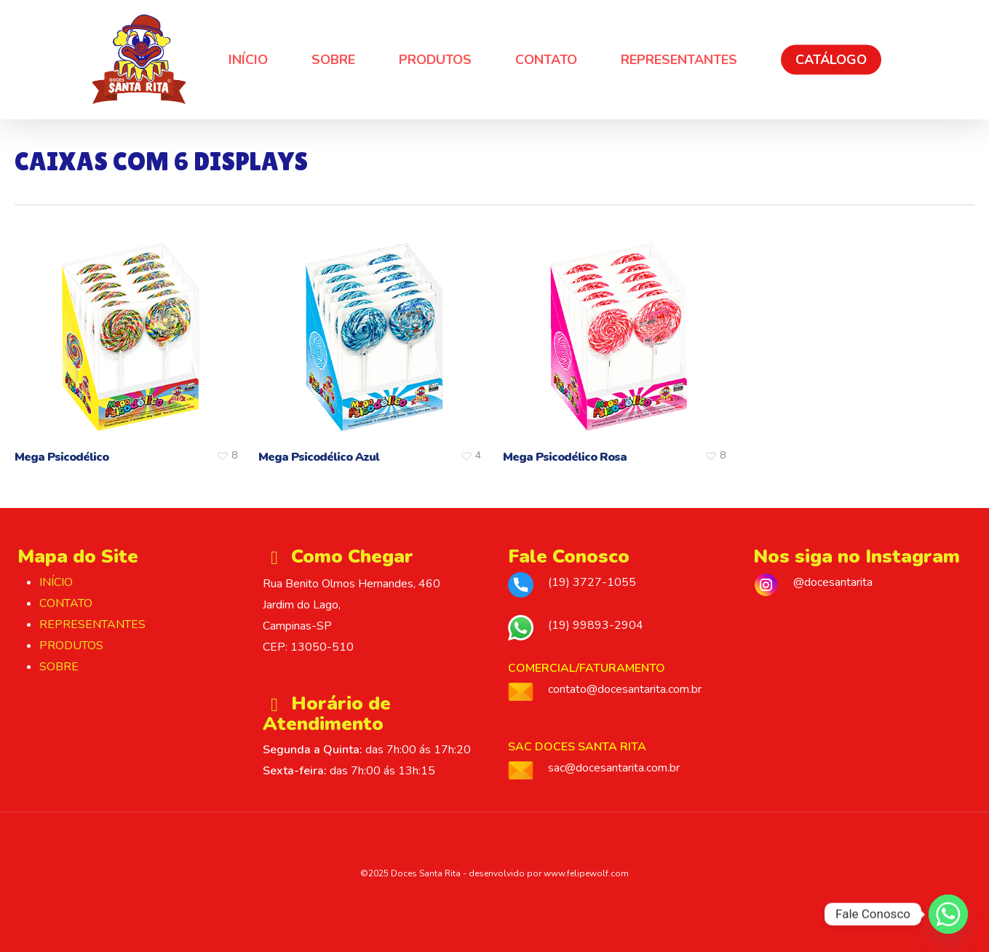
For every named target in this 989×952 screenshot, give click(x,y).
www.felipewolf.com (586, 873)
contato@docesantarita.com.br (625, 689)
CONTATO (65, 603)
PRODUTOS (71, 646)
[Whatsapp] (948, 914)
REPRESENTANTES (92, 624)
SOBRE (59, 667)
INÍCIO (56, 582)
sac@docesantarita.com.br (614, 768)
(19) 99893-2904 (595, 625)
